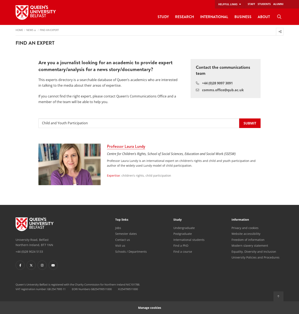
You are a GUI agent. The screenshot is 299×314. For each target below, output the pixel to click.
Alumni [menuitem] (278, 4)
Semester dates (126, 234)
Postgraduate (182, 234)
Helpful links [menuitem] (228, 4)
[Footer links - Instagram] (42, 265)
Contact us (122, 240)
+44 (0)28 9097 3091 (217, 83)
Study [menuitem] (163, 16)
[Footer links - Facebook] (20, 265)
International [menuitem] (214, 16)
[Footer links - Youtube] (53, 265)
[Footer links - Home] (35, 224)
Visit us (120, 246)
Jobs (118, 228)
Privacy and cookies (245, 228)
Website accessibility (246, 234)
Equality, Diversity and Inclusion (254, 252)
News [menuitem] (29, 30)
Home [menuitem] (19, 30)
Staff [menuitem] (251, 4)
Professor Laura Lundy (126, 146)
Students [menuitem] (264, 4)
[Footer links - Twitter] (31, 265)
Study (177, 220)
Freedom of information (248, 240)
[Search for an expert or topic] (138, 123)
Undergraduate (184, 228)
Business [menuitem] (242, 16)
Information (240, 220)
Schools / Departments (131, 252)
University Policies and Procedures (255, 257)
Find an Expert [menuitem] (49, 30)
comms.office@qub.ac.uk (223, 90)
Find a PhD (180, 246)
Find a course (182, 252)
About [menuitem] (264, 16)
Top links (121, 220)
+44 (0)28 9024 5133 (29, 252)
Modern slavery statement (250, 246)
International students (189, 240)
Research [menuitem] (184, 16)
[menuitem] (279, 17)
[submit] (250, 123)
